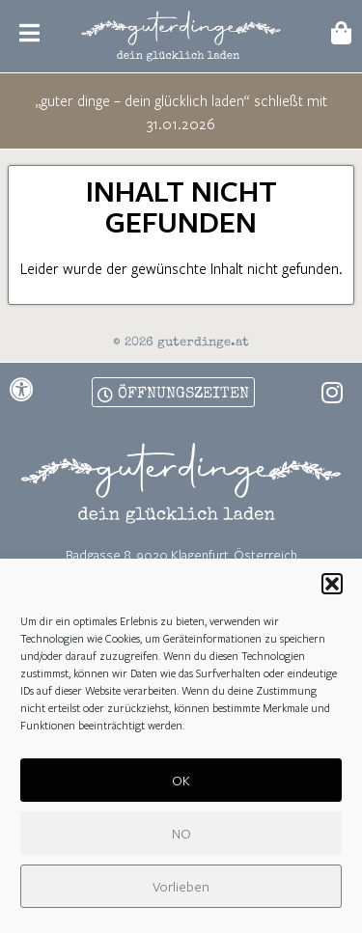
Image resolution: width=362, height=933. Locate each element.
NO (181, 833)
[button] (332, 583)
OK (181, 780)
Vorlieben (181, 886)
